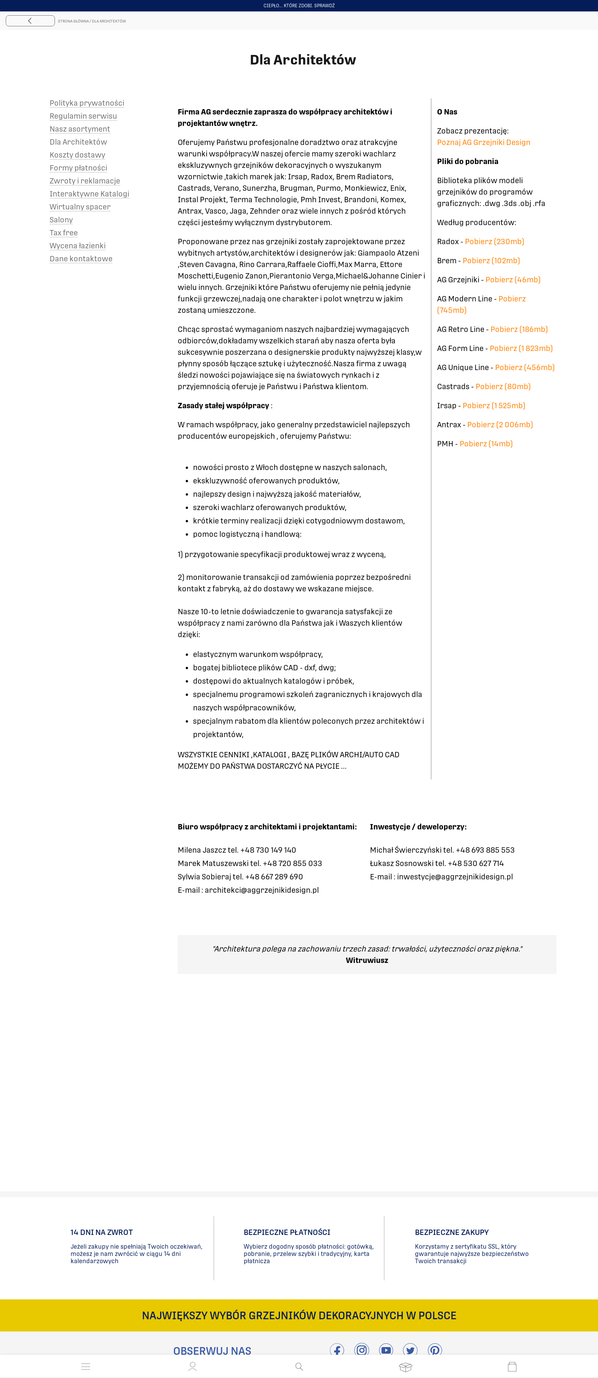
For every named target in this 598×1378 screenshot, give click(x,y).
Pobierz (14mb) (486, 443)
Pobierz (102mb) (491, 260)
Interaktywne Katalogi (89, 193)
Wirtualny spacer (80, 206)
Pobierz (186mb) (519, 329)
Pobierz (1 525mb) (494, 405)
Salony (61, 219)
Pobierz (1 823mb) (521, 348)
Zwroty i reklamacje (85, 180)
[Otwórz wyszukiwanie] (299, 1366)
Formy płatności (78, 167)
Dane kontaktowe (81, 258)
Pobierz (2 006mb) (500, 424)
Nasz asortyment (80, 129)
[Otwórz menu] (86, 1366)
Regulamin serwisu (83, 116)
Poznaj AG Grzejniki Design (483, 142)
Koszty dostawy (77, 154)
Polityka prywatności (87, 103)
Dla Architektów (78, 141)
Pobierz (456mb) (525, 367)
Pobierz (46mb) (513, 279)
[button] (192, 1366)
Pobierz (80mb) (503, 386)
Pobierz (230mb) (494, 241)
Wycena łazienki (78, 245)
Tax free (64, 232)
